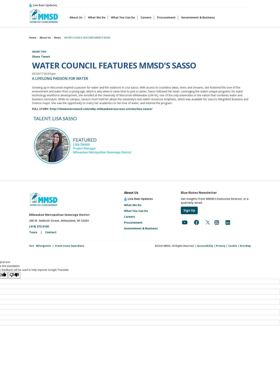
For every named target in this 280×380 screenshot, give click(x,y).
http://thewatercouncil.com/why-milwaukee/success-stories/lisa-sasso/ (101, 109)
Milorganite (43, 245)
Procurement (166, 17)
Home (32, 37)
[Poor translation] (14, 275)
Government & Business (198, 17)
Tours (33, 232)
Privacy (221, 245)
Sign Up (189, 210)
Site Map (245, 245)
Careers (146, 17)
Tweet (45, 56)
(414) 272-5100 (39, 226)
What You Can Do (123, 17)
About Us (76, 17)
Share (36, 56)
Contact (50, 232)
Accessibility (205, 245)
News (57, 37)
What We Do (96, 17)
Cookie (232, 245)
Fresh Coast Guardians (69, 245)
